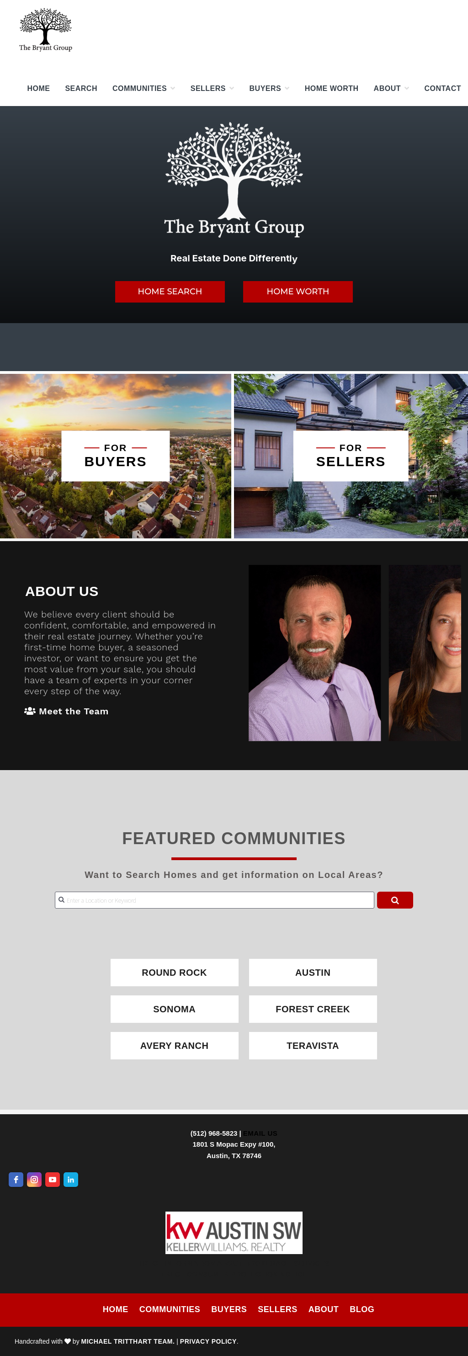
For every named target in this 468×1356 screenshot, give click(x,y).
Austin (312, 973)
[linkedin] (71, 1179)
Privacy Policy (208, 1341)
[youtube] (52, 1179)
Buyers (229, 1309)
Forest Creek (313, 1009)
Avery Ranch (174, 1046)
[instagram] (34, 1179)
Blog (362, 1309)
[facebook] (16, 1179)
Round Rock (174, 973)
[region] (234, 214)
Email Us (260, 1133)
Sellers (278, 1309)
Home (115, 1309)
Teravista (313, 1046)
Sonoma (174, 1009)
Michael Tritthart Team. (128, 1341)
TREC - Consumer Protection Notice (234, 1274)
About (323, 1309)
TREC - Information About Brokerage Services (234, 1263)
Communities (170, 1309)
